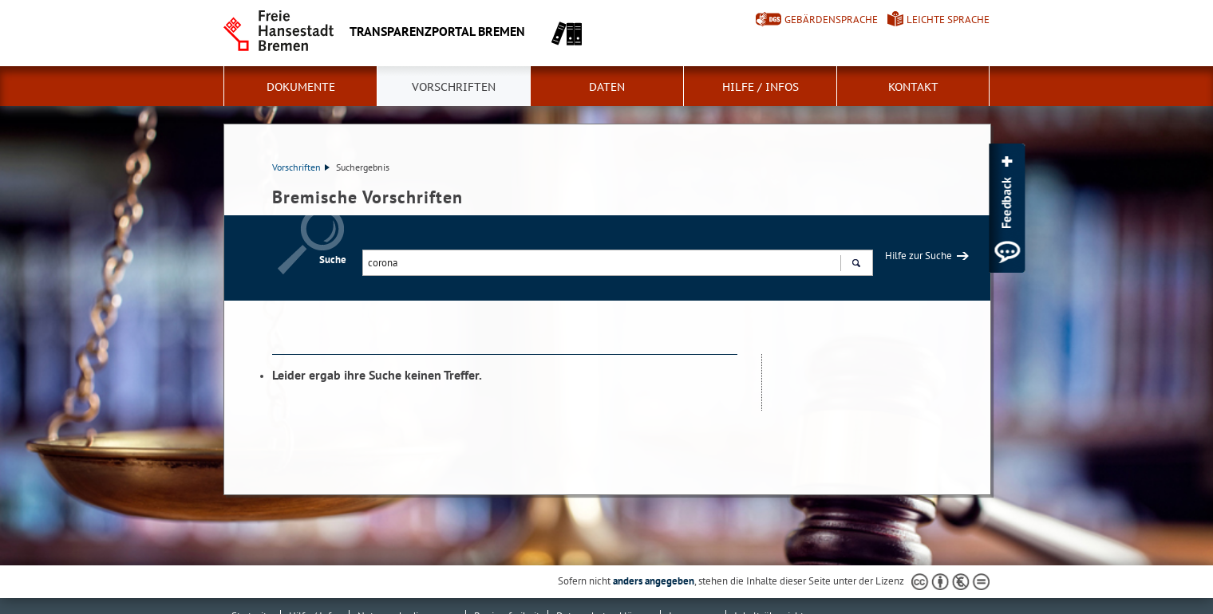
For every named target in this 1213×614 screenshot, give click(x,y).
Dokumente (301, 87)
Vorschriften (454, 87)
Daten (607, 87)
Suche (332, 259)
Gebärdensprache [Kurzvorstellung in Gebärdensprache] (831, 19)
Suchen (855, 264)
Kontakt (913, 87)
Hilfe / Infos (760, 87)
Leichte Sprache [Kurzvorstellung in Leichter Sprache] (948, 19)
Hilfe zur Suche (918, 255)
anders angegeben (653, 581)
